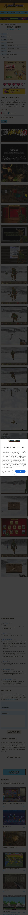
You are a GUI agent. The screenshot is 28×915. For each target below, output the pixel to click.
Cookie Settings (5, 467)
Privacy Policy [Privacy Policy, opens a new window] (11, 467)
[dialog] (14, 457)
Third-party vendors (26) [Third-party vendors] (19, 457)
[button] (14, 475)
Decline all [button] (7, 471)
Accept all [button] (20, 471)
